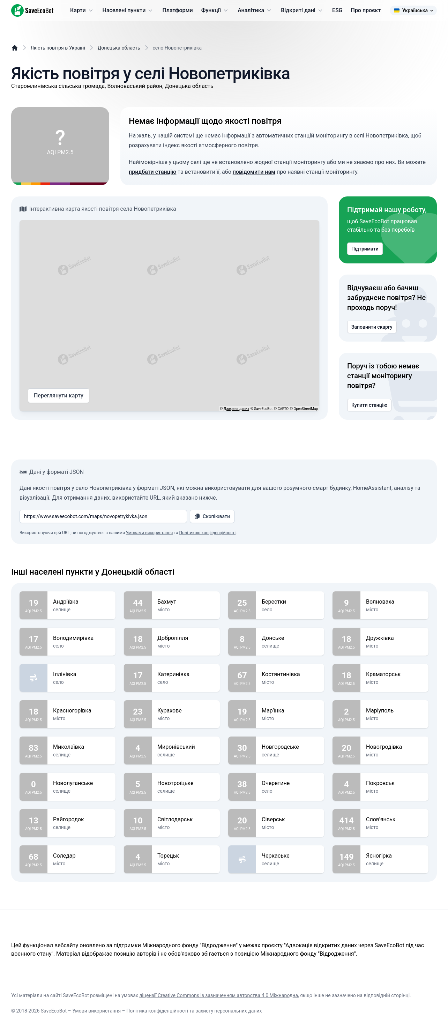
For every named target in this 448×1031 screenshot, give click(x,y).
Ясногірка (394, 856)
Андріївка (81, 602)
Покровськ (394, 783)
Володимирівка (81, 638)
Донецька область (119, 48)
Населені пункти (128, 10)
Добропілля (185, 638)
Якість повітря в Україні (58, 48)
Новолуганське (81, 783)
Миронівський (185, 747)
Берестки (290, 602)
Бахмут (185, 602)
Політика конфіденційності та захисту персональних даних (194, 1011)
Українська (413, 10)
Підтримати (365, 248)
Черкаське (290, 856)
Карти (82, 10)
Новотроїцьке (185, 783)
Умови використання (96, 1011)
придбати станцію (152, 172)
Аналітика (255, 10)
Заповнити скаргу (372, 327)
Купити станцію (369, 405)
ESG (337, 10)
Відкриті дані (302, 10)
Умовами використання (149, 532)
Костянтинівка (290, 674)
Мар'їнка (290, 711)
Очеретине (290, 783)
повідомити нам (254, 172)
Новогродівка (394, 747)
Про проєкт (366, 10)
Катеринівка (185, 674)
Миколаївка (81, 747)
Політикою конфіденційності (207, 532)
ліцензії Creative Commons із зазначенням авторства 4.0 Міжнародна (218, 995)
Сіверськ (290, 819)
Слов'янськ (394, 819)
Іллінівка (81, 674)
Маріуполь (394, 711)
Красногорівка (81, 711)
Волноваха (394, 602)
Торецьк (185, 856)
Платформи (177, 10)
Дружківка (394, 638)
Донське (290, 638)
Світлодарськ (185, 819)
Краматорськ (394, 674)
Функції (215, 10)
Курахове (185, 711)
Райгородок (81, 819)
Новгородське (290, 747)
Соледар (81, 856)
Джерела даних (236, 409)
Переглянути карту (58, 395)
